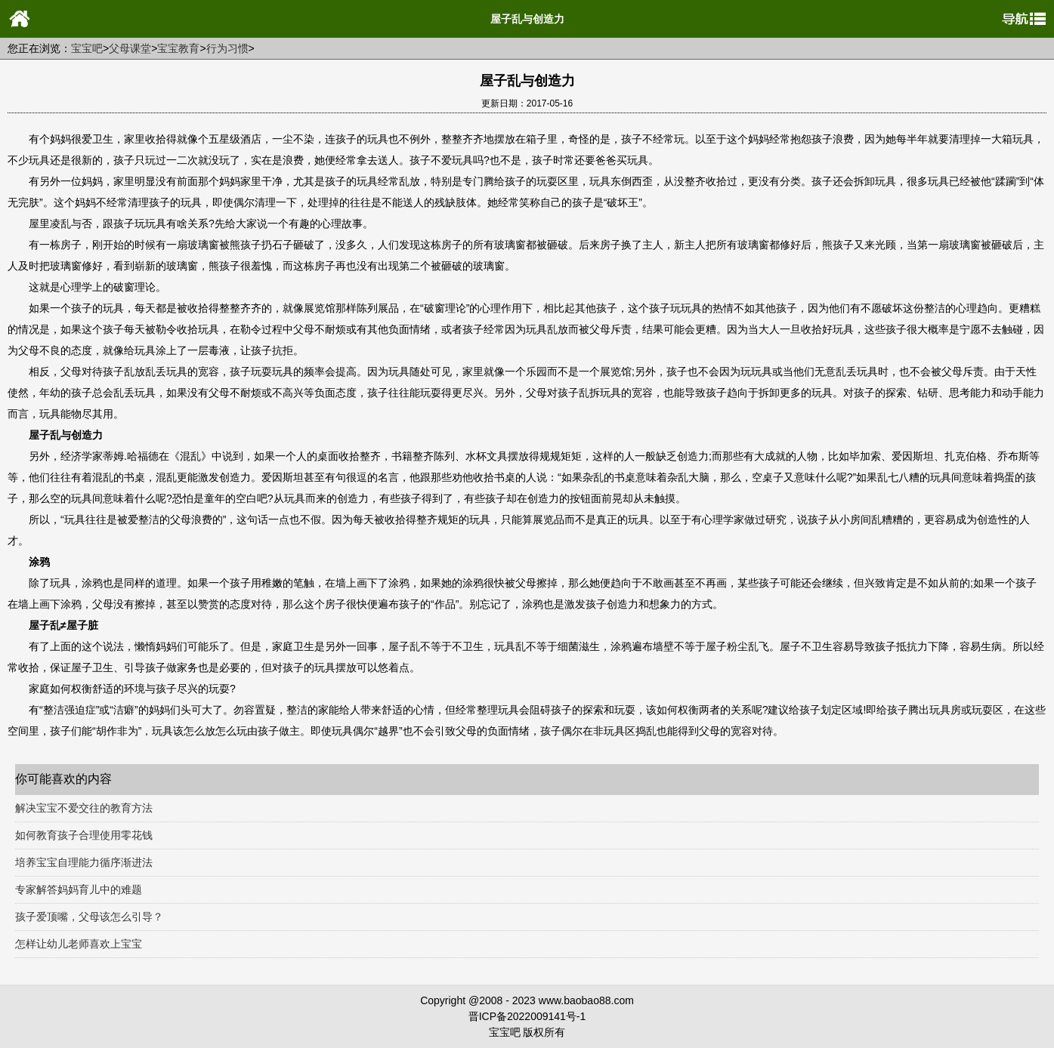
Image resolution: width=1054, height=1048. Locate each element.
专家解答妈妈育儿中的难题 (78, 889)
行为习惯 (227, 48)
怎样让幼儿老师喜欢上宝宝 (78, 944)
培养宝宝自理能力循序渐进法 (84, 862)
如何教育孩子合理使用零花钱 (84, 835)
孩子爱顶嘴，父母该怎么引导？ (89, 917)
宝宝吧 (87, 48)
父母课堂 (130, 48)
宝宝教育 (178, 48)
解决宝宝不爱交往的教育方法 (84, 808)
